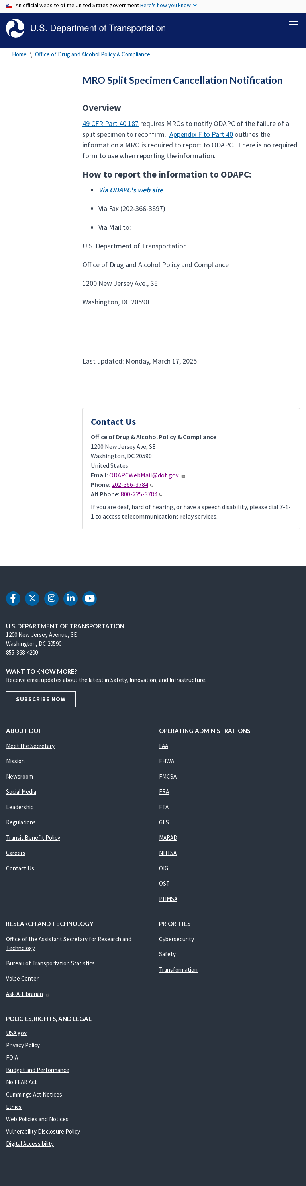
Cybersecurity (176, 940)
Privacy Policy (23, 1046)
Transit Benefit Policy (33, 839)
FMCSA (168, 777)
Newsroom (19, 777)
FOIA (12, 1058)
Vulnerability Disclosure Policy (43, 1132)
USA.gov (16, 1034)
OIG (163, 869)
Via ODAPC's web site (130, 191)
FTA (164, 808)
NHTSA (168, 854)
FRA (164, 793)
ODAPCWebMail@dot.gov (147, 476)
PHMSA (168, 900)
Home (19, 55)
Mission (15, 762)
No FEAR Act (21, 1083)
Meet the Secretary (30, 747)
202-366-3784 (132, 486)
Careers (16, 854)
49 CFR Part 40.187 (110, 124)
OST (164, 885)
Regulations (21, 823)
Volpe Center (22, 980)
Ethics (14, 1108)
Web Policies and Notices (37, 1120)
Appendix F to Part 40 (201, 135)
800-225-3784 (141, 495)
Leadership (20, 808)
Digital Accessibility (30, 1145)
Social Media (21, 793)
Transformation (178, 971)
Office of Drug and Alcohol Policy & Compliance (92, 55)
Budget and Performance (37, 1071)
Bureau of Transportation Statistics (50, 964)
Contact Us (20, 869)
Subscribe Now (41, 700)
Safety (167, 955)
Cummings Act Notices (34, 1095)
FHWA (166, 762)
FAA (163, 747)
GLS (164, 823)
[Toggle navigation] (293, 24)
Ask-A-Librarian (28, 995)
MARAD (168, 839)
